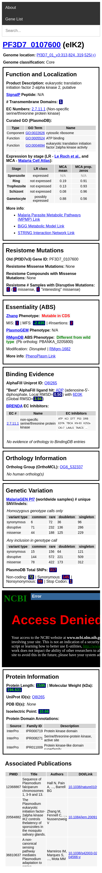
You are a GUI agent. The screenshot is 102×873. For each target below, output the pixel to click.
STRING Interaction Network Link (46, 233)
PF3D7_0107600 (32, 44)
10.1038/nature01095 (84, 787)
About (10, 7)
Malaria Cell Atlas (34, 161)
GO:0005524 (35, 138)
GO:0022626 (35, 133)
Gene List (14, 19)
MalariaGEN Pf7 (20, 499)
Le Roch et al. (66, 156)
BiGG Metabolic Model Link (41, 226)
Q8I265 (50, 383)
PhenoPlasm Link (41, 356)
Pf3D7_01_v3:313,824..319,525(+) (66, 55)
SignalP (13, 95)
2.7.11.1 (39, 109)
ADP (60, 390)
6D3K (77, 394)
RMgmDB (15, 337)
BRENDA (14, 406)
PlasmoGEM (17, 330)
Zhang (12, 316)
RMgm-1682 (60, 349)
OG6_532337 (71, 467)
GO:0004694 (35, 145)
